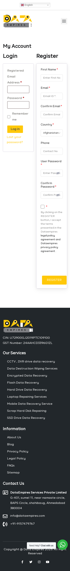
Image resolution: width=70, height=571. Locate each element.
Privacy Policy (17, 451)
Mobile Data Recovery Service (29, 403)
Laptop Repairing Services (27, 396)
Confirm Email (51, 106)
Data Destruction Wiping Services (32, 368)
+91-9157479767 (22, 523)
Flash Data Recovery (23, 382)
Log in (15, 129)
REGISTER (54, 280)
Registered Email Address (15, 76)
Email (45, 88)
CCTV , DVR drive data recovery (31, 361)
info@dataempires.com (27, 515)
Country (47, 124)
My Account (17, 46)
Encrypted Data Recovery (27, 375)
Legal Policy (16, 458)
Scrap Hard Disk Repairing (26, 411)
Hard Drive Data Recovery (27, 389)
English (27, 5)
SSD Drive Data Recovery (26, 418)
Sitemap (13, 472)
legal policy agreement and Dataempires (50, 239)
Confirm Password (48, 185)
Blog (10, 444)
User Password (51, 163)
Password (15, 98)
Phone (45, 143)
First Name (49, 69)
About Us (14, 437)
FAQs (11, 465)
